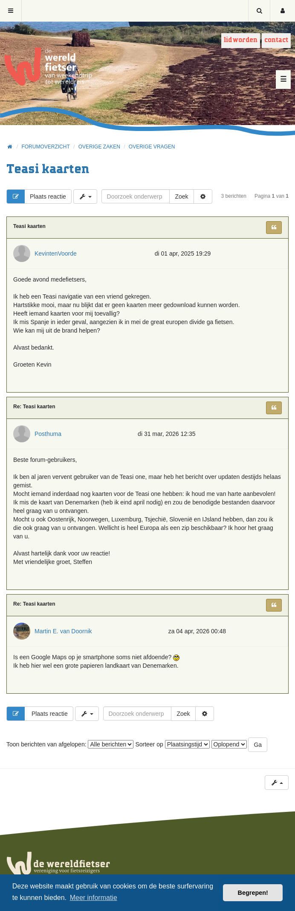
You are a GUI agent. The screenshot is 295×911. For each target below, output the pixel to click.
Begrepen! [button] (253, 892)
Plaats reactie (36, 196)
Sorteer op (172, 744)
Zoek (181, 196)
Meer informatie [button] (93, 897)
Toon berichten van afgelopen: (69, 744)
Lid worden (240, 40)
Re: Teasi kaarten (34, 407)
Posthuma (48, 433)
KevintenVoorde (56, 253)
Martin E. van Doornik (63, 631)
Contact (276, 40)
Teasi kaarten (47, 169)
